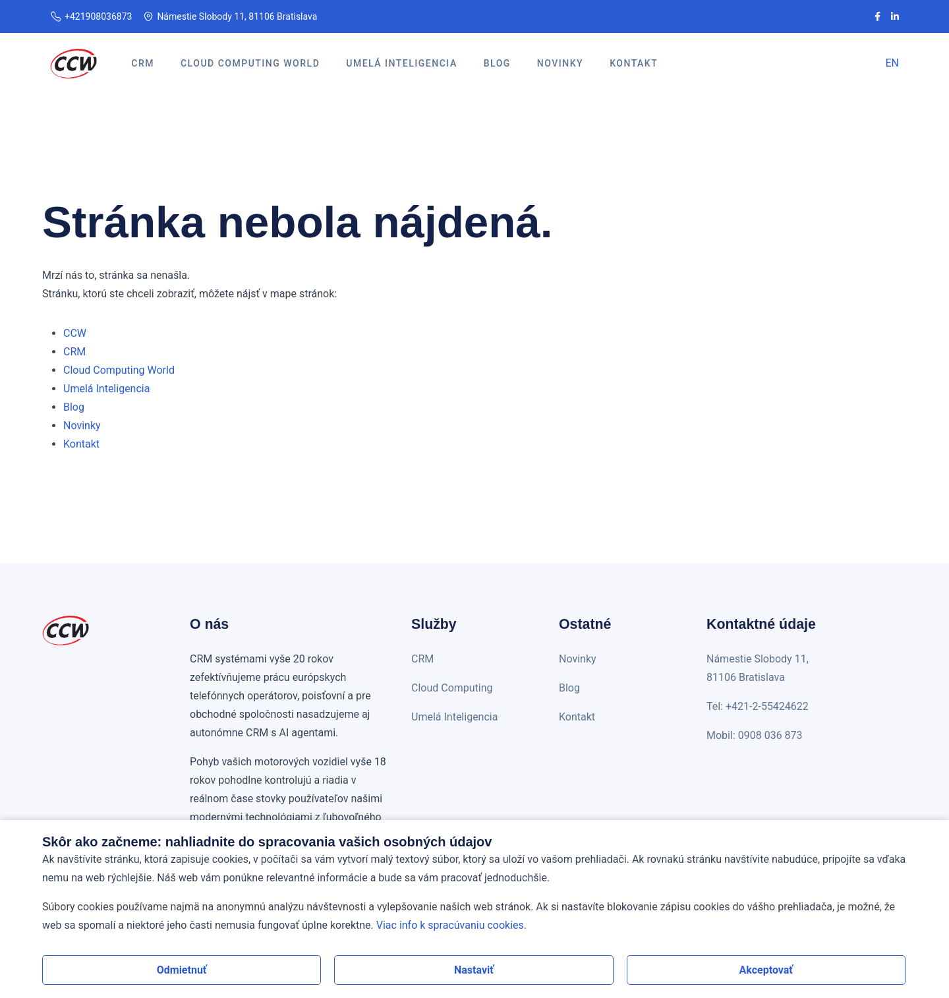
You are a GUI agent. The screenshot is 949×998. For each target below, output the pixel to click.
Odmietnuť (182, 970)
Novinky (82, 425)
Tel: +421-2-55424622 (757, 706)
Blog (73, 407)
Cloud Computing (452, 688)
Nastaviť (474, 970)
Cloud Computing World (119, 370)
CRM (74, 351)
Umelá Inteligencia (106, 388)
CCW (74, 333)
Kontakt (81, 444)
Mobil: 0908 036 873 (754, 735)
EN (892, 63)
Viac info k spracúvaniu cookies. (451, 925)
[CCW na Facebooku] (877, 16)
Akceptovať (766, 970)
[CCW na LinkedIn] (895, 16)
